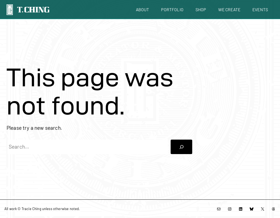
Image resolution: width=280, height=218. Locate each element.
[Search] (181, 147)
